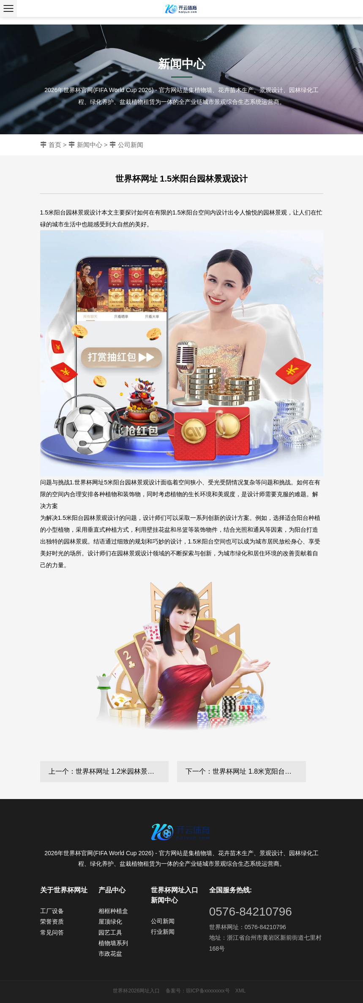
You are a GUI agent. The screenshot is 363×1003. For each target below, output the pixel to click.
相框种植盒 (113, 911)
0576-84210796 (250, 911)
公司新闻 (130, 144)
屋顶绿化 (110, 921)
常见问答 (52, 932)
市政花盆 (110, 953)
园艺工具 (110, 932)
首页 (55, 144)
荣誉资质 (52, 921)
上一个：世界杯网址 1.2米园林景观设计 (108, 771)
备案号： (176, 991)
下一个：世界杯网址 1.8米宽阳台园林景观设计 (246, 771)
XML (240, 991)
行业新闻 (163, 931)
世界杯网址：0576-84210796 (247, 927)
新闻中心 (89, 144)
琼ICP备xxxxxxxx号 (208, 991)
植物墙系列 (113, 943)
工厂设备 (52, 911)
